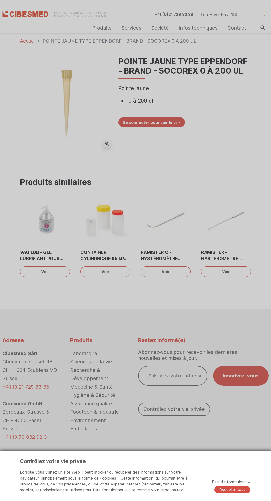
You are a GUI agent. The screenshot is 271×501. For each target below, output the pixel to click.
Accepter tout (232, 489)
